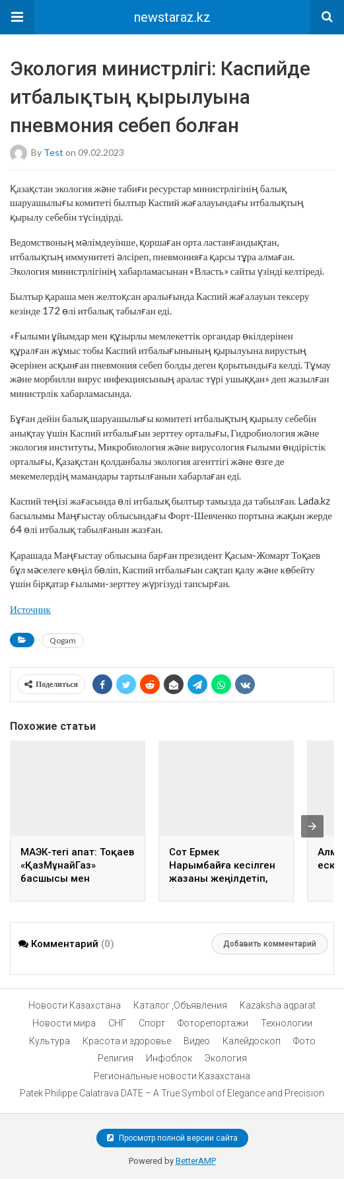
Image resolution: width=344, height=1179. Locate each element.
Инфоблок (169, 1058)
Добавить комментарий (269, 943)
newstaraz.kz (172, 17)
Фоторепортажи (213, 1023)
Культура (49, 1041)
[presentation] (312, 826)
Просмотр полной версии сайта (172, 1138)
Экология (226, 1058)
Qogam (63, 640)
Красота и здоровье (127, 1041)
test (53, 151)
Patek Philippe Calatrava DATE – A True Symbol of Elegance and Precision (172, 1093)
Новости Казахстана (74, 1005)
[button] (17, 17)
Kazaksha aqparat (278, 1005)
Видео (197, 1041)
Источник (30, 609)
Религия (115, 1058)
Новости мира (64, 1023)
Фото (304, 1041)
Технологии (286, 1023)
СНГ (117, 1023)
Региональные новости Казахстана (172, 1076)
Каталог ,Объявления (180, 1005)
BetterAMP (196, 1161)
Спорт (152, 1023)
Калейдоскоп (252, 1041)
